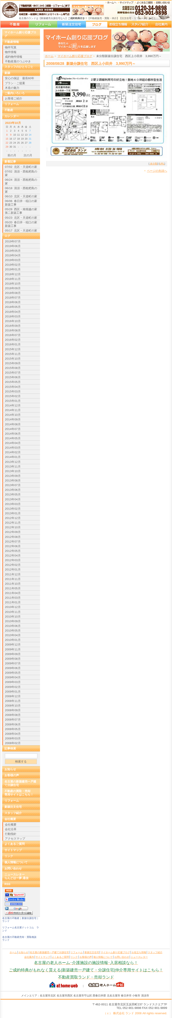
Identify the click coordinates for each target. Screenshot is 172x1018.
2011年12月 (13, 574)
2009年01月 (13, 691)
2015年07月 (13, 372)
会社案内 (161, 24)
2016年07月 (13, 335)
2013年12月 (13, 461)
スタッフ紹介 (139, 24)
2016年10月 (13, 321)
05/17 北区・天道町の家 (21, 230)
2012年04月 (13, 555)
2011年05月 (13, 588)
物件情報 (10, 52)
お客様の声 (11, 775)
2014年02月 (13, 452)
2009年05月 (13, 672)
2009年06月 (13, 668)
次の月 (28, 155)
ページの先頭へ (157, 170)
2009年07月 (13, 663)
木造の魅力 (12, 87)
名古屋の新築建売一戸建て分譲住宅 (14, 24)
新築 (7, 73)
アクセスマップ (15, 838)
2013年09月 (13, 475)
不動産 (8, 110)
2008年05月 (13, 729)
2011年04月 (13, 593)
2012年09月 (13, 532)
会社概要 (10, 819)
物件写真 (10, 47)
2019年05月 (13, 250)
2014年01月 (13, 457)
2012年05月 (13, 551)
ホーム (49, 56)
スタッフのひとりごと (18, 66)
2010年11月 (13, 612)
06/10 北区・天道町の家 (21, 196)
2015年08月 (13, 368)
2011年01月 (13, 602)
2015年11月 (13, 354)
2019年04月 (13, 255)
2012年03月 (13, 560)
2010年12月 (13, 607)
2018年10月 (13, 283)
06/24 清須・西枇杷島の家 (21, 181)
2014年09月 (13, 419)
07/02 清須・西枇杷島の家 (21, 173)
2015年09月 (13, 363)
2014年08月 (13, 424)
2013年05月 (13, 494)
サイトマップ (13, 850)
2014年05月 (13, 438)
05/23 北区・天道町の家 (21, 217)
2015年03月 (13, 391)
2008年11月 (13, 701)
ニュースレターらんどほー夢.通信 (16, 876)
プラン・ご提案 (15, 83)
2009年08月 (13, 658)
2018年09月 (13, 288)
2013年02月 (13, 508)
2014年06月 (13, 433)
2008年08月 (13, 715)
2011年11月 (13, 579)
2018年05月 (13, 307)
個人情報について (16, 862)
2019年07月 (13, 241)
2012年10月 (13, 527)
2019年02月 (13, 264)
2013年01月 (13, 513)
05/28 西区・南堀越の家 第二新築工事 (21, 211)
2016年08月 (13, 330)
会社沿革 (10, 829)
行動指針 (10, 834)
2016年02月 (13, 339)
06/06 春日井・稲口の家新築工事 (21, 202)
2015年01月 (13, 400)
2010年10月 (13, 616)
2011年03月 (13, 597)
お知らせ (10, 769)
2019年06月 (13, 246)
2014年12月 (13, 405)
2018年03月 (13, 316)
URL (161, 163)
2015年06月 (13, 377)
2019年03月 (13, 260)
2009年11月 (13, 649)
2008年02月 (13, 743)
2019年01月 (13, 269)
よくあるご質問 (14, 844)
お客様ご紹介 (13, 98)
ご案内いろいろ (14, 93)
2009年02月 (13, 687)
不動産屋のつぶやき (18, 61)
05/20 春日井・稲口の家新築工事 (21, 224)
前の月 (12, 155)
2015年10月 (13, 358)
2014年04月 (13, 443)
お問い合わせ (13, 868)
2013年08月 (13, 480)
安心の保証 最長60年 (19, 78)
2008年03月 (13, 738)
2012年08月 (13, 537)
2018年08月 (13, 293)
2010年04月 (13, 635)
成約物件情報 (13, 56)
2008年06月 (13, 724)
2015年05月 (13, 382)
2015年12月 (13, 349)
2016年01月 (13, 344)
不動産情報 (11, 42)
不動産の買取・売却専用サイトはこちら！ (18, 792)
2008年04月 (13, 733)
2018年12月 (13, 274)
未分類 (153, 163)
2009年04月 (13, 677)
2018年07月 (13, 297)
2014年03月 (13, 447)
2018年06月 (13, 302)
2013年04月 (13, 499)
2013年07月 (13, 485)
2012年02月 (13, 564)
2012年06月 (13, 546)
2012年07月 (13, 541)
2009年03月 (13, 682)
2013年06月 (13, 489)
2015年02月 (13, 396)
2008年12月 (13, 696)
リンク (8, 856)
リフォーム (43, 24)
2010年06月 (13, 626)
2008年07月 (13, 719)
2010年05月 (13, 630)
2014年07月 (13, 429)
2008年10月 (13, 705)
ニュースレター (139, 957)
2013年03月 (13, 504)
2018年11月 (13, 279)
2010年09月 (13, 621)
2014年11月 (13, 410)
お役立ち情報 (118, 24)
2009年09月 (13, 654)
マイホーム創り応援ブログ (96, 24)
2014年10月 (13, 414)
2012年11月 (13, 522)
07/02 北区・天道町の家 (21, 166)
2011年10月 (13, 583)
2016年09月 (13, 325)
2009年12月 (13, 644)
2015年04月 (13, 386)
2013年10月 (13, 471)
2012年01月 (13, 569)
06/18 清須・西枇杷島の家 (21, 189)
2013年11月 (13, 466)
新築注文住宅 (71, 24)
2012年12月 (13, 518)
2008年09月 (13, 710)
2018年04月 (13, 311)
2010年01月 (13, 640)
